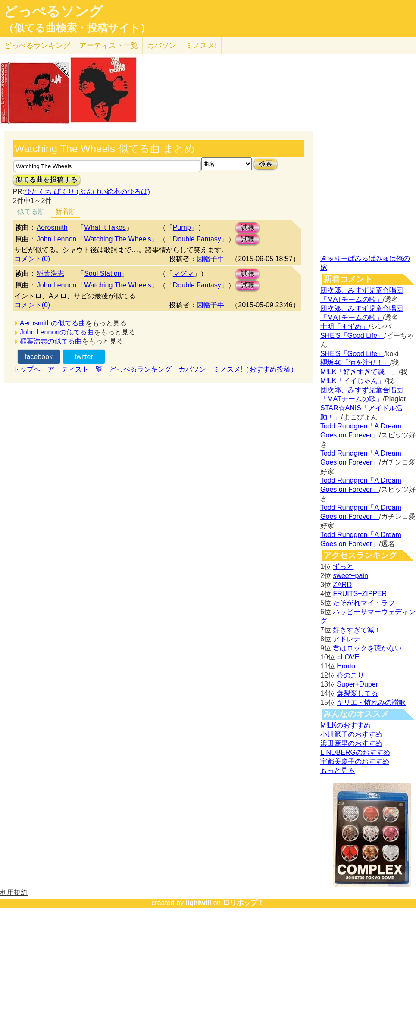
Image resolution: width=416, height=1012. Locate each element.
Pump (182, 227)
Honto (346, 666)
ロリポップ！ (243, 902)
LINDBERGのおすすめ (355, 752)
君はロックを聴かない (367, 648)
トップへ (27, 369)
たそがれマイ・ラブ (364, 602)
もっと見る (337, 770)
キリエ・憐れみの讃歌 (371, 702)
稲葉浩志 (50, 273)
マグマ (183, 273)
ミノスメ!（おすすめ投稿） (255, 369)
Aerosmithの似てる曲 (52, 323)
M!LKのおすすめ (345, 725)
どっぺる (37, 45)
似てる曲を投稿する (47, 179)
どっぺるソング (53, 11)
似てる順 (31, 211)
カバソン (161, 45)
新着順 (65, 211)
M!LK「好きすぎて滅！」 (359, 371)
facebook (39, 356)
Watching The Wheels (117, 239)
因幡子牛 (210, 258)
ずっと (343, 566)
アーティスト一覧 (75, 369)
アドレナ (346, 639)
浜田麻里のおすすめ (351, 743)
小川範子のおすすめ (351, 734)
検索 (265, 163)
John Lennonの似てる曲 (57, 332)
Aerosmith (52, 227)
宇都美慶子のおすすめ (354, 761)
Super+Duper (357, 684)
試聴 (247, 227)
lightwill (198, 902)
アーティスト (108, 45)
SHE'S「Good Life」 (352, 335)
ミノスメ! (201, 45)
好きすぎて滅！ (357, 630)
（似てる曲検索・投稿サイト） (76, 28)
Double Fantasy (197, 239)
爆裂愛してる (357, 693)
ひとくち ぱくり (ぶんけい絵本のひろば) (87, 191)
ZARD (342, 584)
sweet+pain (350, 575)
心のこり (350, 675)
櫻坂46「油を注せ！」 (355, 362)
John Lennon (57, 239)
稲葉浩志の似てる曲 (51, 341)
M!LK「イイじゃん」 (352, 380)
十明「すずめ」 (344, 326)
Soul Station (102, 273)
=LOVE (348, 657)
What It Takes (105, 227)
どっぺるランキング (140, 369)
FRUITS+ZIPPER (360, 593)
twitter (84, 356)
